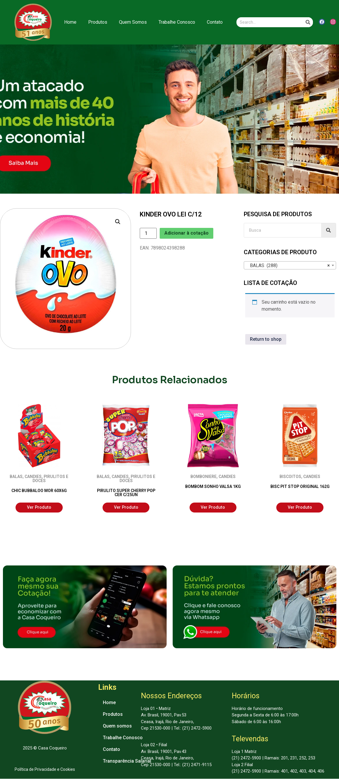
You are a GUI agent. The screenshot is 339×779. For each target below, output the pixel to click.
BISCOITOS (290, 476)
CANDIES (33, 476)
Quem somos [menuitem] (117, 726)
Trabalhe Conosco (177, 22)
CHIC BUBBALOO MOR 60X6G (39, 490)
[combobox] (290, 265)
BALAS (16, 476)
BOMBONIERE (203, 476)
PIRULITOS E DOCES (51, 478)
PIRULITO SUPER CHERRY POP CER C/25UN (126, 492)
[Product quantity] (148, 233)
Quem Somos (133, 22)
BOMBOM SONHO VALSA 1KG (213, 486)
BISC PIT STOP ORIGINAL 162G (300, 486)
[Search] (308, 22)
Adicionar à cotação (186, 233)
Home (70, 22)
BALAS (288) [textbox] (288, 266)
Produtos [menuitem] (113, 714)
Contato (215, 22)
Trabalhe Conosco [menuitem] (123, 737)
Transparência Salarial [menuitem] (127, 761)
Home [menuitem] (109, 702)
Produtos (97, 22)
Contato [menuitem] (111, 749)
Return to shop (266, 339)
